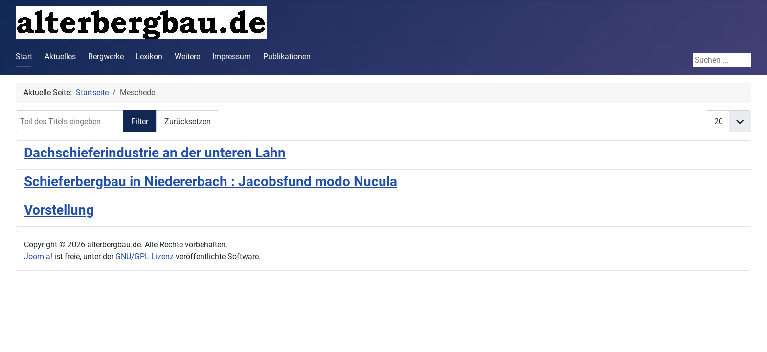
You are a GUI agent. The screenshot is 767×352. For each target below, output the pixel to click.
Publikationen (287, 56)
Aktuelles (60, 56)
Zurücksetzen (187, 121)
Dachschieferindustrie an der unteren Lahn (155, 153)
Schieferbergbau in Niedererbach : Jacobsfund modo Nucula (210, 182)
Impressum (231, 56)
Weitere (187, 56)
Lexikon (148, 56)
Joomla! (38, 256)
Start (24, 56)
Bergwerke (106, 56)
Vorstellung (59, 210)
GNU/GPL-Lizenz (144, 256)
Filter (139, 121)
